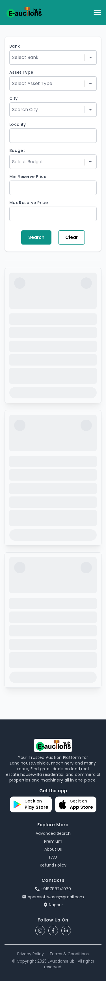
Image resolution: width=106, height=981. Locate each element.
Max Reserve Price (28, 202)
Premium (53, 841)
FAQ (53, 857)
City (13, 98)
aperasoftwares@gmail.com (53, 897)
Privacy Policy (30, 954)
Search (36, 237)
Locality (17, 124)
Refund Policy (53, 865)
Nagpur (53, 905)
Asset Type (21, 72)
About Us (53, 849)
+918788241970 (53, 889)
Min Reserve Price (27, 176)
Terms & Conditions (69, 954)
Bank (14, 46)
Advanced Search (53, 833)
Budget (17, 150)
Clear (71, 237)
